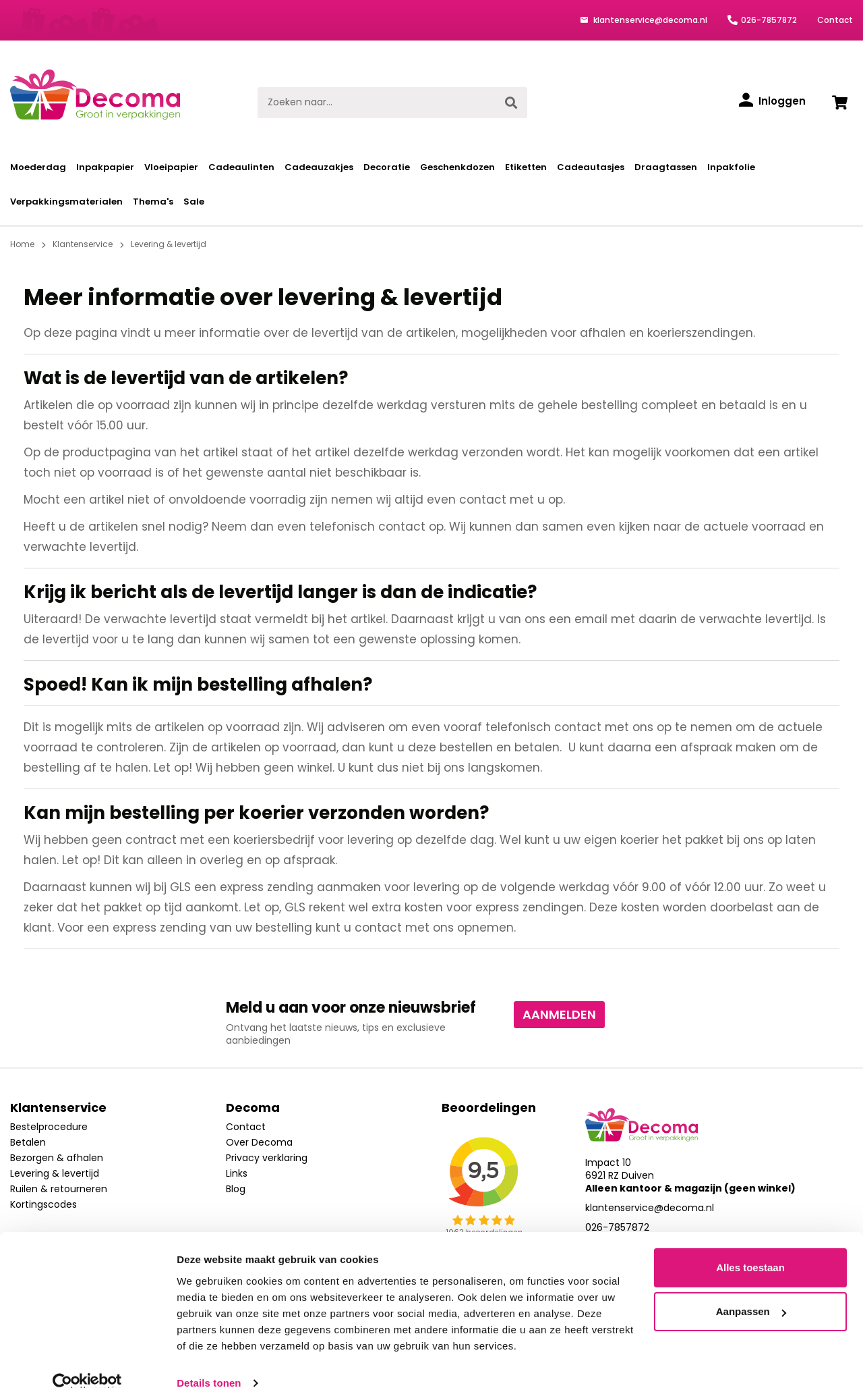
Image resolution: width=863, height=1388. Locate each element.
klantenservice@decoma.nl (649, 20)
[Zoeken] (511, 102)
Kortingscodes (43, 1204)
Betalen (28, 1142)
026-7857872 (769, 20)
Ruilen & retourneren (58, 1189)
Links (236, 1173)
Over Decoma (259, 1142)
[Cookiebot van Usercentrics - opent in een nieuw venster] (87, 1362)
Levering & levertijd (54, 1173)
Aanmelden (559, 1014)
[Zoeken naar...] (377, 102)
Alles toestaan (750, 1246)
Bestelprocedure (49, 1126)
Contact (835, 20)
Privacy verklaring (266, 1158)
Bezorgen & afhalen (56, 1158)
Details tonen (209, 1361)
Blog (235, 1189)
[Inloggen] (772, 101)
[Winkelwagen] (839, 102)
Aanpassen (751, 1290)
